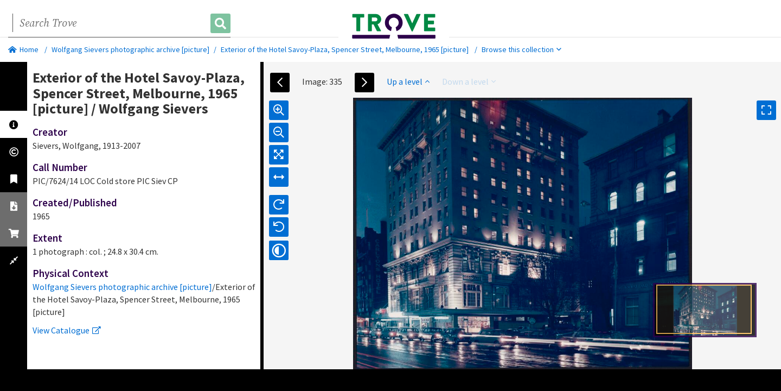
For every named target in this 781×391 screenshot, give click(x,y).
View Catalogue (67, 330)
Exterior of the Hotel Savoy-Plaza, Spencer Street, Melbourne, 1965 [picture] (345, 49)
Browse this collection (521, 49)
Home (23, 49)
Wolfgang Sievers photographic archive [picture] (130, 49)
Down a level (469, 81)
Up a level (408, 81)
